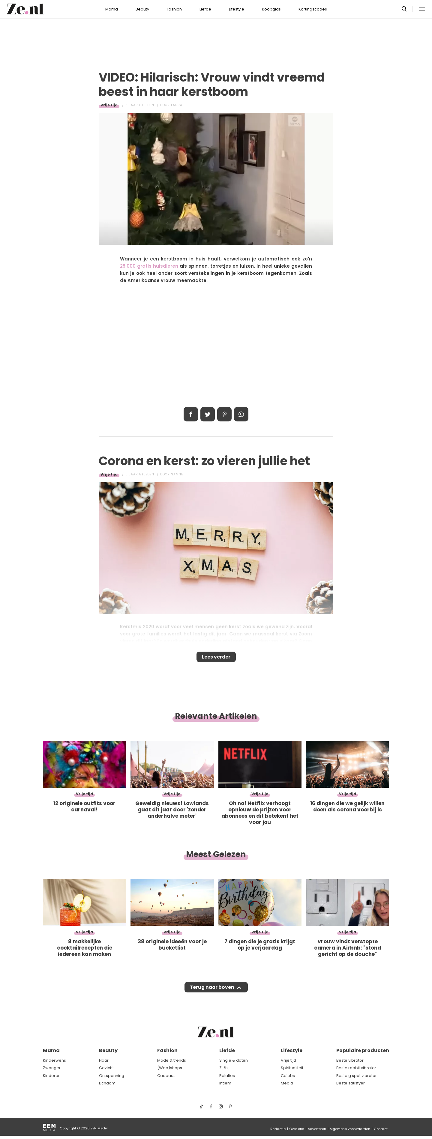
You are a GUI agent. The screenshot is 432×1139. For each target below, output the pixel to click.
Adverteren (317, 1128)
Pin (224, 414)
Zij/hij (224, 1068)
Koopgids (271, 9)
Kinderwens (54, 1060)
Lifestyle (236, 9)
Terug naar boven (212, 993)
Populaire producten (362, 1050)
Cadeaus (166, 1075)
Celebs (288, 1075)
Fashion (174, 9)
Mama (111, 9)
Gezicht (106, 1068)
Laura (176, 105)
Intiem (225, 1083)
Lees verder (216, 658)
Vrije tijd (109, 105)
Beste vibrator (350, 1060)
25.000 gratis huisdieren (149, 266)
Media (287, 1083)
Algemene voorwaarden (350, 1128)
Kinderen (52, 1075)
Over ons (296, 1128)
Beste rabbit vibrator (356, 1068)
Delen (191, 414)
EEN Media (99, 1128)
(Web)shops (169, 1068)
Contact (381, 1128)
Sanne (177, 474)
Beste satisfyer (350, 1083)
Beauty (142, 9)
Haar (104, 1060)
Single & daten (233, 1060)
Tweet (207, 414)
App (241, 414)
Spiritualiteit (292, 1068)
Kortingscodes (312, 9)
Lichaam (107, 1083)
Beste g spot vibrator (356, 1075)
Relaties (227, 1075)
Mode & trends (171, 1060)
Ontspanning (111, 1075)
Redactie (278, 1128)
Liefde (205, 9)
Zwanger (52, 1068)
